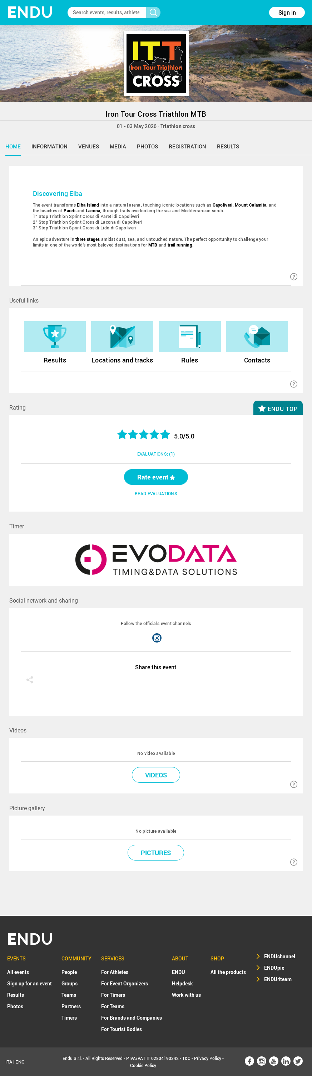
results (228, 146)
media (118, 146)
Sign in (287, 12)
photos (147, 146)
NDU (30, 12)
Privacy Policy (207, 1058)
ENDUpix (274, 967)
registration (187, 146)
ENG (20, 1062)
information (49, 146)
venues (88, 146)
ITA (8, 1062)
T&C (186, 1058)
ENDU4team (278, 979)
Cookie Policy (143, 1065)
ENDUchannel (279, 956)
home (13, 146)
